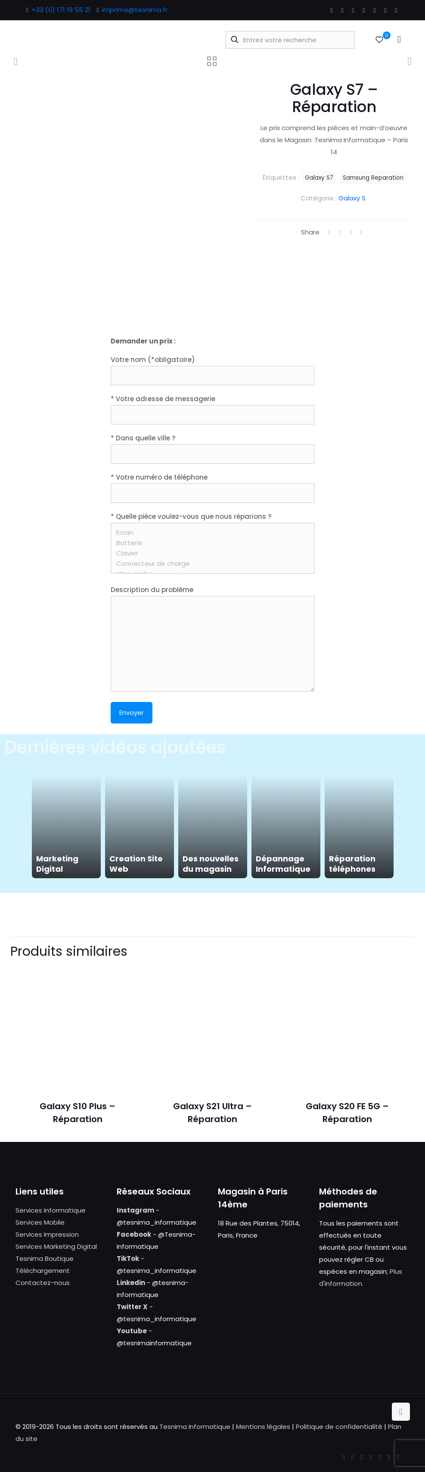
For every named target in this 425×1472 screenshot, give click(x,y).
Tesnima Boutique (45, 1258)
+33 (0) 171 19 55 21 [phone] (60, 9)
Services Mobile (40, 1222)
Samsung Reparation (373, 178)
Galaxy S (352, 198)
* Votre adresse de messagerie (213, 409)
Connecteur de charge (209, 563)
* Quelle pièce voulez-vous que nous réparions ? (213, 543)
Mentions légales (263, 1426)
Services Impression (47, 1234)
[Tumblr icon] (396, 10)
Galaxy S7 (319, 178)
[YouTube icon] (353, 10)
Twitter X (132, 1306)
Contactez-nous (43, 1282)
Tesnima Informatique (194, 1426)
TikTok (128, 1258)
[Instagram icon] (385, 10)
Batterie (209, 543)
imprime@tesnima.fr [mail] (135, 9)
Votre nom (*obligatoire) (213, 370)
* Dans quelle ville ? (213, 448)
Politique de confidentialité (339, 1426)
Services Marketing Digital (56, 1246)
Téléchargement (43, 1270)
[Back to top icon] (401, 1412)
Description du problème (213, 638)
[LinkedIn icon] (364, 10)
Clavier (209, 553)
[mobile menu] (399, 39)
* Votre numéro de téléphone (213, 488)
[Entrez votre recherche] (290, 40)
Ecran (209, 532)
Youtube (132, 1330)
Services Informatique (51, 1210)
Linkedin (131, 1282)
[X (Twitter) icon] (342, 10)
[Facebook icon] (332, 10)
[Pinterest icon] (375, 10)
